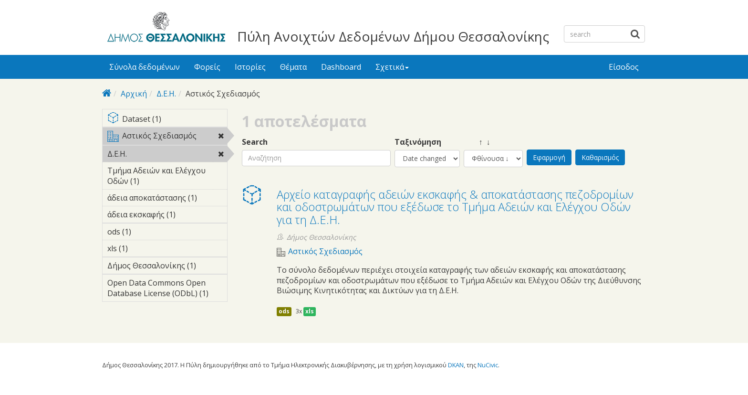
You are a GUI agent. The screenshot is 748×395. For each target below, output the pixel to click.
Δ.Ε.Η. (166, 93)
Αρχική (134, 93)
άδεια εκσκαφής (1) (167, 216)
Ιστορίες (250, 67)
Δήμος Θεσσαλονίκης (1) (167, 267)
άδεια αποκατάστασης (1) (167, 199)
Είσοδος (624, 67)
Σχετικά (392, 67)
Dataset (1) (167, 119)
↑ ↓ (477, 142)
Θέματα (293, 67)
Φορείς (207, 67)
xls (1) (142, 248)
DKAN (456, 365)
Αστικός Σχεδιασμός (167, 137)
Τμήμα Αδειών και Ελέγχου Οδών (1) (167, 177)
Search (255, 142)
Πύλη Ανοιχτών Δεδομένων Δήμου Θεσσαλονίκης (393, 36)
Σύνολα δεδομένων (144, 67)
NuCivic (488, 365)
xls (309, 311)
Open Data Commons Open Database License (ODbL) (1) (167, 289)
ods (284, 311)
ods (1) (146, 231)
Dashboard (341, 67)
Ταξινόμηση (418, 142)
